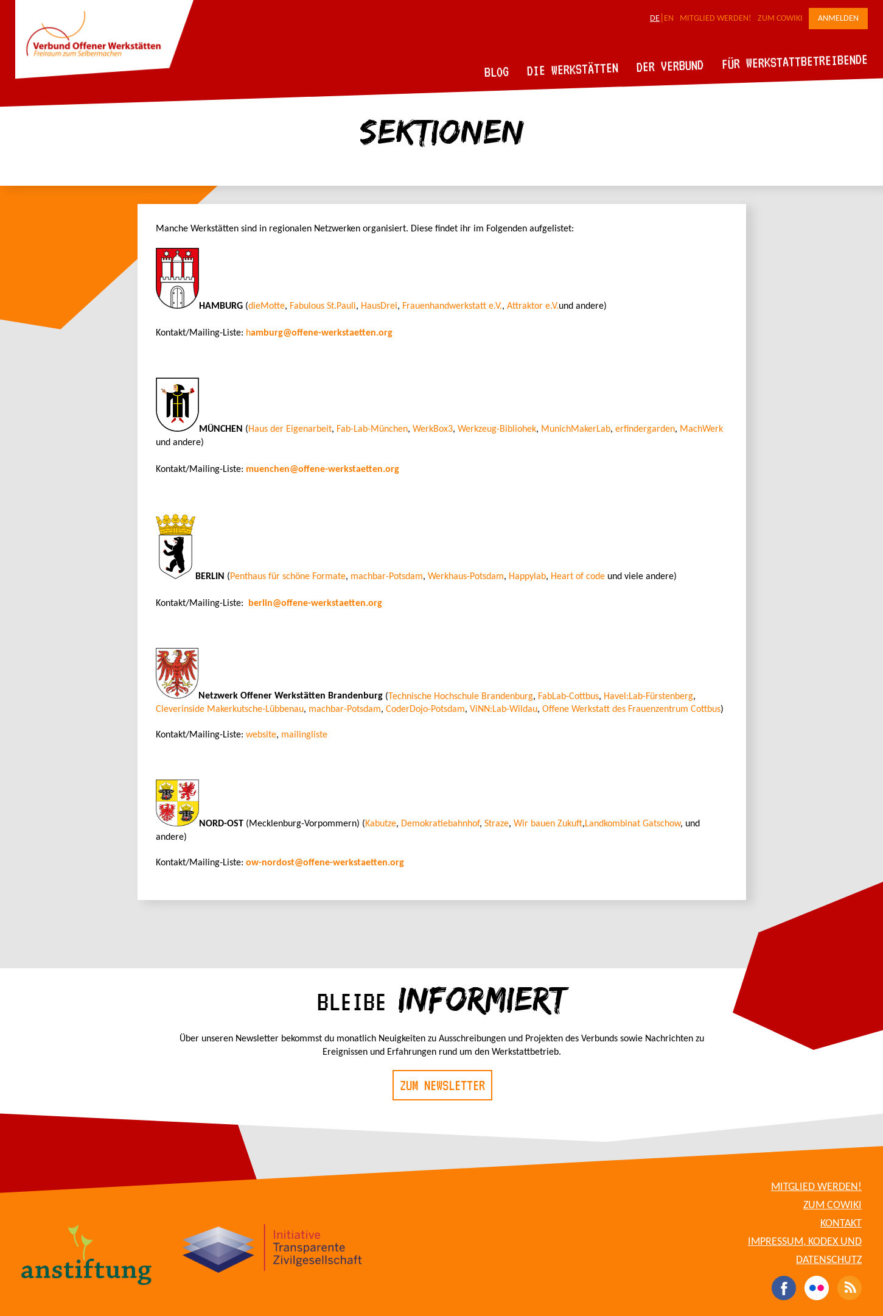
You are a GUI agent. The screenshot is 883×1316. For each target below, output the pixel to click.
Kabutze (380, 824)
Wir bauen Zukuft (548, 824)
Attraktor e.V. (533, 306)
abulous (309, 306)
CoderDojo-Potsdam (425, 709)
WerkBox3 (433, 429)
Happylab (527, 577)
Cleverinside (181, 709)
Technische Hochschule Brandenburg (460, 696)
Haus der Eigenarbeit (290, 429)
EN (669, 18)
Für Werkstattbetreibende (794, 61)
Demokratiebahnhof (440, 824)
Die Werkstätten (573, 69)
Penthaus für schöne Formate (288, 577)
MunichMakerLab (575, 429)
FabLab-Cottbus (568, 696)
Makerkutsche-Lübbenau (255, 709)
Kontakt (841, 1224)
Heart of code (578, 577)
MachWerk (701, 429)
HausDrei (379, 306)
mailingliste (304, 735)
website (259, 735)
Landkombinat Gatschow (632, 824)
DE (655, 18)
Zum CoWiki (780, 18)
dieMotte (266, 306)
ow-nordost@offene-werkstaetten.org (325, 863)
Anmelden (838, 18)
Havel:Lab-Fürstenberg (648, 696)
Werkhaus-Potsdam (466, 577)
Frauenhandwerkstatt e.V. (452, 306)
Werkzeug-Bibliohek (497, 429)
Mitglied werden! (716, 18)
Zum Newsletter (442, 1085)
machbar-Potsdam (387, 577)
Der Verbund (670, 66)
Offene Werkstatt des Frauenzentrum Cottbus (631, 709)
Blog (496, 71)
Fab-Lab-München (372, 429)
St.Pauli (340, 306)
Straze (496, 824)
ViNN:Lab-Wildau (503, 709)
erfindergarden (645, 429)
